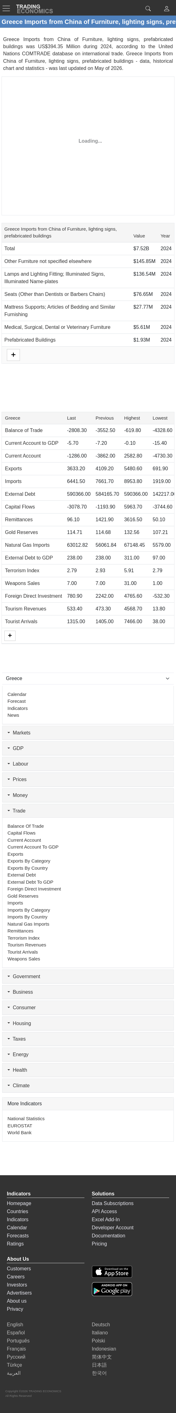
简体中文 (102, 1357)
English (15, 1324)
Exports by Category (28, 860)
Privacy (15, 1309)
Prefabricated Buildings (30, 340)
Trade (16, 810)
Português (18, 1340)
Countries (17, 1211)
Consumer (21, 1007)
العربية (14, 1373)
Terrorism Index (22, 570)
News (13, 715)
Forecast (16, 701)
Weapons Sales (22, 583)
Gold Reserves (21, 532)
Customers (19, 1268)
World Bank (19, 1132)
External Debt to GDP (29, 557)
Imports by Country (27, 916)
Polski (98, 1340)
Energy (18, 1054)
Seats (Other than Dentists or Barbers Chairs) (54, 294)
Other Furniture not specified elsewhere (48, 261)
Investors (17, 1284)
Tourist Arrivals (21, 621)
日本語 (99, 1365)
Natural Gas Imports (27, 545)
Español (16, 1332)
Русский (16, 1357)
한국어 (99, 1373)
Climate (18, 1085)
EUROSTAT (19, 1125)
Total (9, 248)
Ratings (15, 1243)
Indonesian (104, 1348)
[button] (166, 9)
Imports (13, 481)
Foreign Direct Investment (33, 596)
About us (16, 1301)
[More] (10, 636)
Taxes (16, 1038)
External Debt (20, 494)
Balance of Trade (24, 430)
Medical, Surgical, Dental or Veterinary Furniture (57, 327)
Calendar (16, 694)
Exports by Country (27, 868)
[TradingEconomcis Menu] (8, 8)
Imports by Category (28, 910)
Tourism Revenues (25, 608)
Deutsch (101, 1324)
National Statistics (26, 1118)
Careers (16, 1276)
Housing (19, 1023)
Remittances (19, 519)
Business (20, 992)
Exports (13, 468)
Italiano (100, 1332)
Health (17, 1070)
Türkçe (14, 1365)
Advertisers (19, 1293)
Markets (19, 732)
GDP (15, 748)
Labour (17, 763)
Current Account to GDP (32, 443)
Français (16, 1348)
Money (17, 795)
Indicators (17, 708)
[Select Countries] (88, 678)
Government (23, 976)
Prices (16, 779)
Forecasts (18, 1235)
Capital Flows (20, 506)
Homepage (19, 1203)
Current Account (23, 455)
